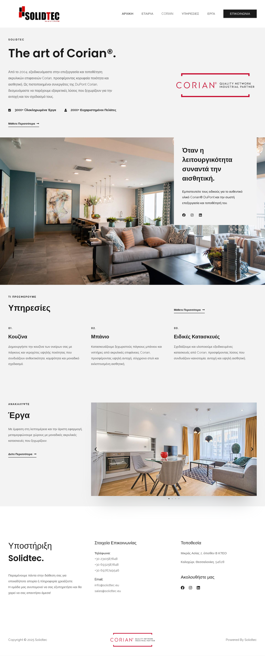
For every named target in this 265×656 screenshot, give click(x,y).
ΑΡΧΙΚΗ (137, 14)
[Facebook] (182, 588)
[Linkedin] (198, 588)
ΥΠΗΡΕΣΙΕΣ (193, 14)
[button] (95, 449)
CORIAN (172, 14)
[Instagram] (190, 588)
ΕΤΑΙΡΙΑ (154, 14)
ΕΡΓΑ (212, 14)
